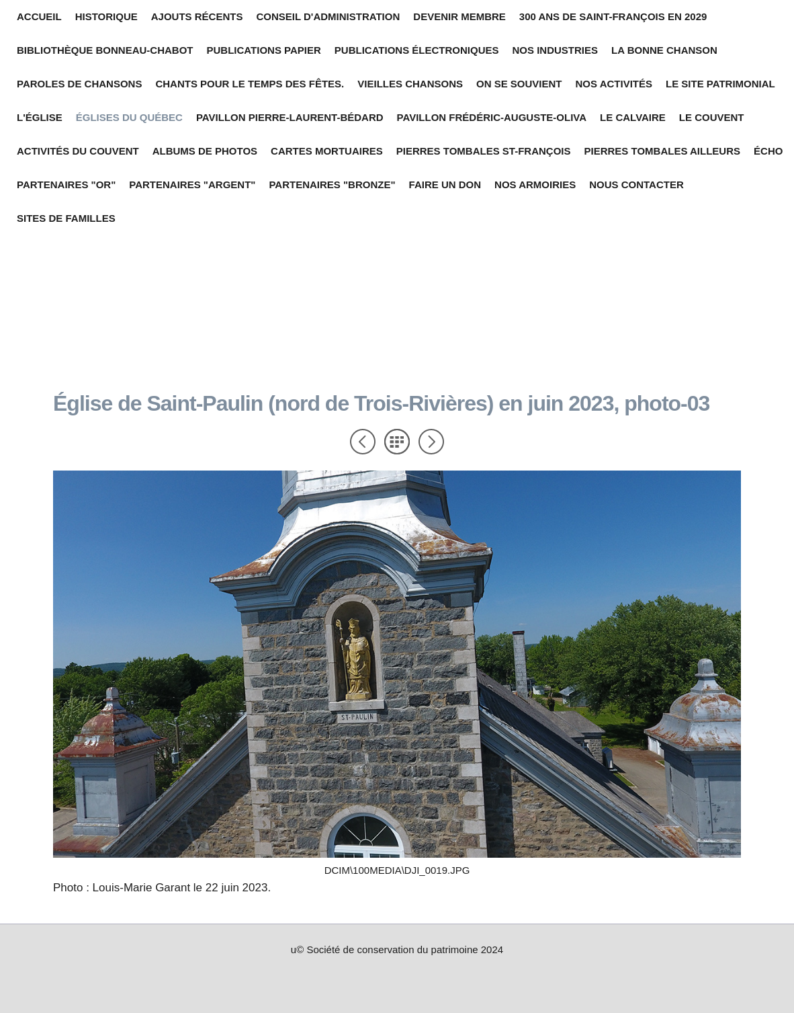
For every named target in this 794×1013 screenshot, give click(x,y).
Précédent (363, 441)
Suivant (431, 441)
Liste (397, 441)
